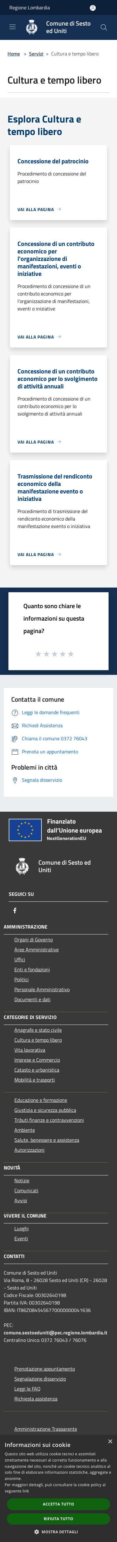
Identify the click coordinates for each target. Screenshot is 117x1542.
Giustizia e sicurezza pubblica (45, 1110)
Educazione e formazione (40, 1100)
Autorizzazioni (29, 1150)
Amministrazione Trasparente (45, 1429)
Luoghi (21, 1228)
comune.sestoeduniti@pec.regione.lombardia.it (55, 1332)
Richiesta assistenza (35, 1398)
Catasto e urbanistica (36, 1070)
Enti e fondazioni (32, 969)
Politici (21, 979)
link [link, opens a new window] (25, 1491)
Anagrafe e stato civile (38, 1030)
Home (13, 53)
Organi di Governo (33, 939)
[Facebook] (15, 910)
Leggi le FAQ (27, 1388)
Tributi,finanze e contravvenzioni (49, 1120)
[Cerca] (104, 27)
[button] (58, 1532)
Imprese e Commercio (37, 1060)
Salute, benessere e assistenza (46, 1140)
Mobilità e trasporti (34, 1079)
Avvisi (20, 1200)
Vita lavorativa (29, 1050)
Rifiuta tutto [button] (58, 1518)
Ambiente (24, 1130)
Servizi (36, 53)
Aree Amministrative (36, 949)
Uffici (19, 959)
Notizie (21, 1180)
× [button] (110, 1441)
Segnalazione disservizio (40, 1378)
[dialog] (58, 1488)
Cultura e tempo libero (38, 1040)
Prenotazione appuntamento (44, 1368)
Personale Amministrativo (42, 989)
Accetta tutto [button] (58, 1504)
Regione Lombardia (29, 7)
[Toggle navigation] (12, 27)
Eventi (21, 1238)
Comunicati (26, 1190)
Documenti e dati (32, 999)
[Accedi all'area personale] (93, 8)
